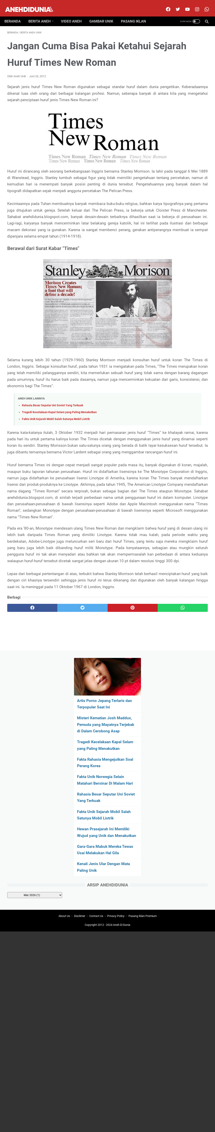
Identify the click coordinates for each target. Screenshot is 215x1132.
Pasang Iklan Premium (143, 780)
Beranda (15, 14)
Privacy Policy (115, 780)
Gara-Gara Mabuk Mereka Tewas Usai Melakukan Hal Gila (181, 261)
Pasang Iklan (136, 14)
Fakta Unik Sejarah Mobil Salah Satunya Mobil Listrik (56, 483)
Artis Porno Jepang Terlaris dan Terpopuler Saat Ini (179, 70)
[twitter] (174, 4)
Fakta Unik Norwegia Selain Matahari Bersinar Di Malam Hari (180, 172)
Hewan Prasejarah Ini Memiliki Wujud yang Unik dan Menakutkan (181, 237)
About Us (64, 780)
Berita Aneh (42, 14)
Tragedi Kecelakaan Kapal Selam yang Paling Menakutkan (59, 476)
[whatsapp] (124, 737)
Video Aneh (74, 14)
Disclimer (79, 780)
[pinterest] (91, 737)
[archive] (183, 310)
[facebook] (164, 4)
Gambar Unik (104, 14)
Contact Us (96, 780)
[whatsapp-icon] (203, 4)
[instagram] (193, 4)
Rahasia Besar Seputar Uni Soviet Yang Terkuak (52, 469)
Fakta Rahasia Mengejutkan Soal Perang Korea (181, 148)
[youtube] (184, 4)
